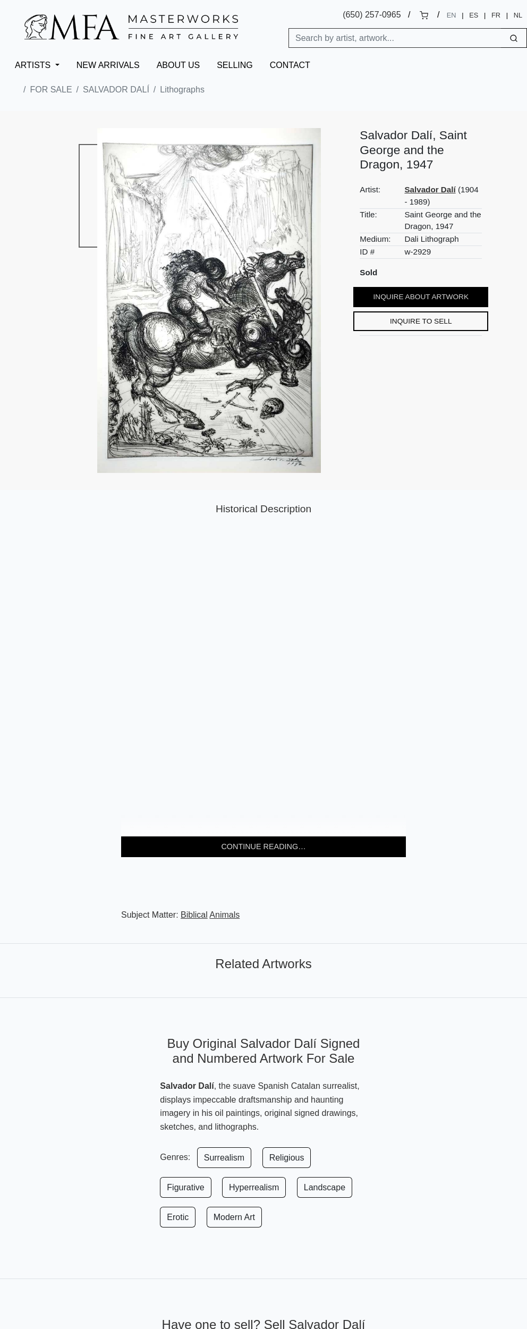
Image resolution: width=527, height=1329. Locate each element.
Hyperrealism (254, 1187)
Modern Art (234, 1217)
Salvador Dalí (116, 89)
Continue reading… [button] (263, 846)
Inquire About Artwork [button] (421, 297)
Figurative (185, 1187)
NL (518, 15)
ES (473, 15)
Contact (290, 65)
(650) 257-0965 (372, 14)
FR (495, 15)
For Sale (51, 89)
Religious (286, 1157)
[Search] (394, 38)
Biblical (194, 914)
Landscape (324, 1187)
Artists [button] (34, 65)
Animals (224, 914)
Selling (235, 65)
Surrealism (224, 1157)
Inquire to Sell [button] (421, 321)
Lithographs (182, 89)
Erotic (178, 1217)
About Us (178, 65)
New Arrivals (108, 65)
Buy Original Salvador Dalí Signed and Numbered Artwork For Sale (263, 1051)
